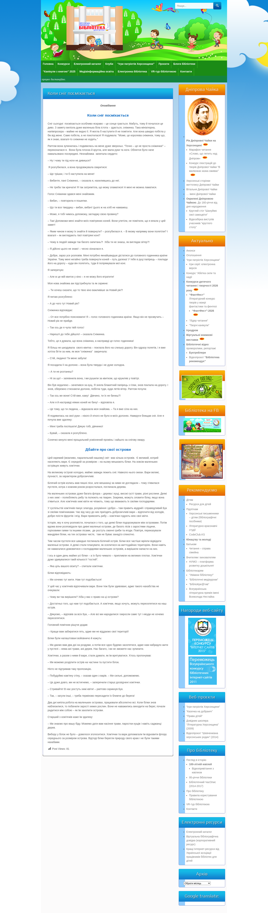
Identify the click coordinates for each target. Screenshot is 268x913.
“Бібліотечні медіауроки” (203, 579)
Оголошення (193, 255)
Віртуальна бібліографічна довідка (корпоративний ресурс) (202, 840)
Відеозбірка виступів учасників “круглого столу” (201, 223)
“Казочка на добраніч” (199, 711)
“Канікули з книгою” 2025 (59, 71)
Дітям (189, 499)
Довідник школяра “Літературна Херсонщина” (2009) (202, 724)
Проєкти (164, 63)
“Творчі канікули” (199, 325)
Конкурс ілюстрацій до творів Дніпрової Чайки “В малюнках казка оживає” (204, 169)
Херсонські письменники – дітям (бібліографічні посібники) (204, 517)
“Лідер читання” (198, 320)
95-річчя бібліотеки (200, 777)
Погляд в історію (196, 759)
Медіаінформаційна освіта (96, 71)
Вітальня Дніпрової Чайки (201, 189)
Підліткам (192, 509)
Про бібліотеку (195, 791)
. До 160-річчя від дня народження (201, 202)
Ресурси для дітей (200, 504)
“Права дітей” (194, 716)
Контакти (186, 71)
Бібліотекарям (194, 570)
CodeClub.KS (197, 534)
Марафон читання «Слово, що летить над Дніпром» (203, 154)
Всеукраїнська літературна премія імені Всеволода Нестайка (204, 592)
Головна (48, 63)
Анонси (190, 250)
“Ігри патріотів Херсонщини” (135, 63)
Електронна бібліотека (132, 71)
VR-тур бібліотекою (163, 71)
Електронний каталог (87, 63)
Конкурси (64, 63)
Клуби (109, 63)
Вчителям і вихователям (201, 557)
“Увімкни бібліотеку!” (201, 574)
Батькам (191, 544)
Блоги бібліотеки (184, 63)
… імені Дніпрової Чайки (201, 194)
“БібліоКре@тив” (199, 584)
